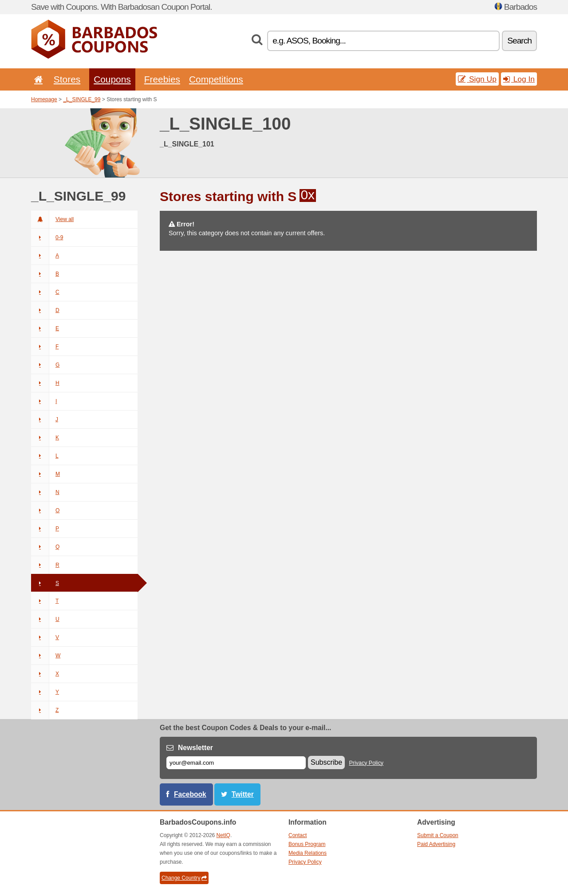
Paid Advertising (436, 844)
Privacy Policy (366, 763)
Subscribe (326, 762)
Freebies (162, 79)
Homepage (44, 99)
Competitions (216, 79)
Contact (297, 835)
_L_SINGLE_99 (81, 99)
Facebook (190, 794)
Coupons (112, 79)
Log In (519, 79)
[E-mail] (236, 762)
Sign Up (477, 79)
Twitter (243, 794)
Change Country (184, 878)
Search (519, 40)
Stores (67, 79)
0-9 (47, 237)
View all (52, 219)
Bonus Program (306, 844)
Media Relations (307, 853)
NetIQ (223, 835)
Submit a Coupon (437, 835)
